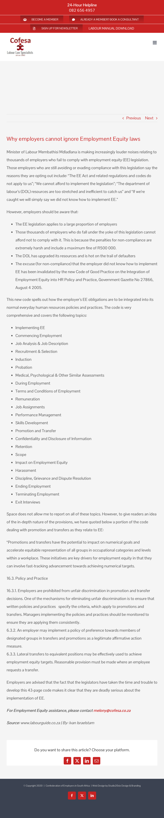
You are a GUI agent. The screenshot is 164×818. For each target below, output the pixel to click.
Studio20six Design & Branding (124, 785)
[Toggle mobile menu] (155, 42)
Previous (133, 117)
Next (149, 117)
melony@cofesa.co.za (111, 710)
